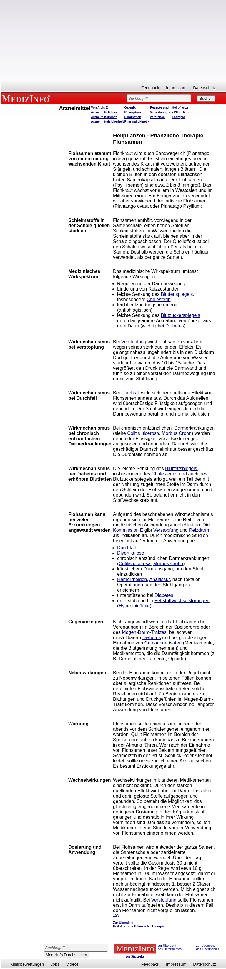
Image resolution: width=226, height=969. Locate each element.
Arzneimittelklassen (105, 112)
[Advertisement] (113, 41)
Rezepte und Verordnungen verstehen (160, 112)
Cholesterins (165, 473)
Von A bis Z (99, 107)
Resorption (132, 112)
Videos (72, 964)
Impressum (176, 87)
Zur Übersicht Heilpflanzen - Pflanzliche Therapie (138, 924)
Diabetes (174, 325)
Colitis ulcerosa (143, 433)
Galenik (130, 107)
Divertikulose (130, 553)
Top (116, 915)
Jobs (55, 964)
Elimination (132, 117)
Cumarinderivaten (163, 642)
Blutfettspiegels (177, 294)
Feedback (150, 87)
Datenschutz (204, 87)
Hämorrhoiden (132, 579)
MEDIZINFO (27, 98)
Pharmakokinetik (136, 121)
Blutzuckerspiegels (180, 315)
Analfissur (159, 579)
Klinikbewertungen (27, 964)
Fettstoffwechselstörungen (181, 600)
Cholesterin (159, 299)
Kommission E (128, 530)
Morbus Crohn (177, 433)
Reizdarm (199, 530)
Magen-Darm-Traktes (144, 632)
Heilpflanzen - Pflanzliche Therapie (181, 112)
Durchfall (131, 392)
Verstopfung (134, 341)
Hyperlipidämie (134, 605)
